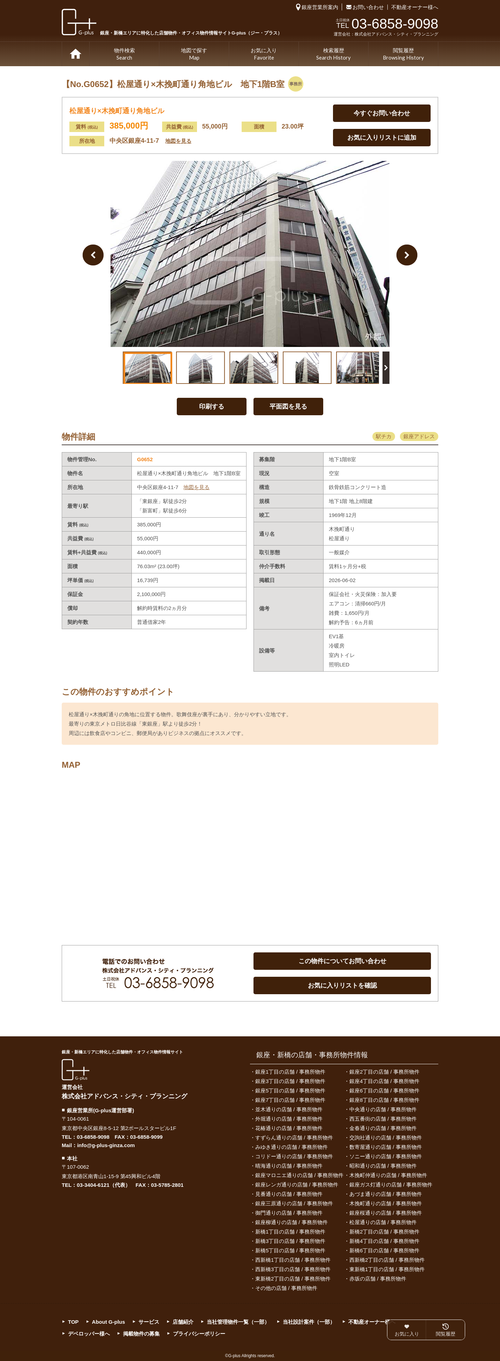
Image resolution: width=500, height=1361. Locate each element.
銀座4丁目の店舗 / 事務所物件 (384, 1081)
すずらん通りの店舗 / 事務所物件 (294, 1137)
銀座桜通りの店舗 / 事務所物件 (385, 1213)
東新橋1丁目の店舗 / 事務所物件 (387, 1269)
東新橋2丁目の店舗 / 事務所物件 (293, 1279)
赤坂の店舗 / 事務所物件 (377, 1279)
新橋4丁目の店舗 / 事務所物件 (384, 1241)
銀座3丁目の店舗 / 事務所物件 (290, 1081)
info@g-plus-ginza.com (106, 1145)
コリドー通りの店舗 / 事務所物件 (294, 1156)
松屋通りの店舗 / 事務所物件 (383, 1222)
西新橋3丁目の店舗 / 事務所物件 (293, 1269)
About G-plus (108, 1322)
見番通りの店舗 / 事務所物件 (289, 1194)
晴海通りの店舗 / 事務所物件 (289, 1166)
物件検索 (124, 54)
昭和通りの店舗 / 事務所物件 (383, 1166)
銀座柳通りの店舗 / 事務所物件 (291, 1222)
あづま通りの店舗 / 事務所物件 (385, 1194)
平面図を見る (288, 406)
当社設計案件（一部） (309, 1322)
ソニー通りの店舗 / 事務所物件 (385, 1156)
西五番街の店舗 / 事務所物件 (383, 1119)
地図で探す (194, 54)
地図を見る (178, 141)
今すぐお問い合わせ (382, 113)
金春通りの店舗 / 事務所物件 (383, 1128)
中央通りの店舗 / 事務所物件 (383, 1109)
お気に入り (264, 54)
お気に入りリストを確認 (342, 985)
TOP (75, 54)
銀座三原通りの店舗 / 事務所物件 (294, 1203)
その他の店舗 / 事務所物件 (286, 1288)
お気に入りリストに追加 (381, 137)
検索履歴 (333, 54)
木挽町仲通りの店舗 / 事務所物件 (388, 1175)
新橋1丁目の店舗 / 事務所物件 (290, 1232)
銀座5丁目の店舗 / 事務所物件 (290, 1090)
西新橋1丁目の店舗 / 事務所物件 (293, 1260)
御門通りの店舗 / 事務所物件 (289, 1213)
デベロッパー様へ (89, 1334)
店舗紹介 (183, 1322)
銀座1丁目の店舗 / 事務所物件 (290, 1072)
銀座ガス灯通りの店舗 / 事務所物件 (390, 1185)
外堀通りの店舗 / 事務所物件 (289, 1119)
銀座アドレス (419, 436)
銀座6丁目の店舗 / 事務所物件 (384, 1090)
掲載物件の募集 (141, 1334)
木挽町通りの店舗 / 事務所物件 (385, 1203)
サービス (148, 1322)
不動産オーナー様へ (414, 7)
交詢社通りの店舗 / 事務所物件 (385, 1137)
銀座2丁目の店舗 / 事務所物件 (384, 1072)
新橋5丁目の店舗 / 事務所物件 (290, 1250)
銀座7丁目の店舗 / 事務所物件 (290, 1100)
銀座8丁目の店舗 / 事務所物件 (384, 1100)
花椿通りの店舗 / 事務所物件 (289, 1128)
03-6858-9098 (93, 1137)
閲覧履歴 (403, 54)
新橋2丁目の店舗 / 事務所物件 (384, 1232)
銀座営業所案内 (320, 7)
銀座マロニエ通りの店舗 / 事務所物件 (299, 1175)
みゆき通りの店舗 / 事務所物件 (291, 1147)
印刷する (211, 406)
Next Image (406, 255)
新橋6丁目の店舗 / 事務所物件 (384, 1250)
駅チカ (384, 436)
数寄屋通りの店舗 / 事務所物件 (385, 1147)
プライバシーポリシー (199, 1334)
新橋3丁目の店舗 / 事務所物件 (290, 1241)
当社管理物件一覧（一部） (238, 1322)
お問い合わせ (368, 7)
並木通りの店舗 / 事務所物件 (289, 1109)
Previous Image (93, 255)
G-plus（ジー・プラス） (76, 1069)
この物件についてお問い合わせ (342, 961)
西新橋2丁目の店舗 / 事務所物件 (387, 1260)
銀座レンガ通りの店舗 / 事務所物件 (296, 1185)
